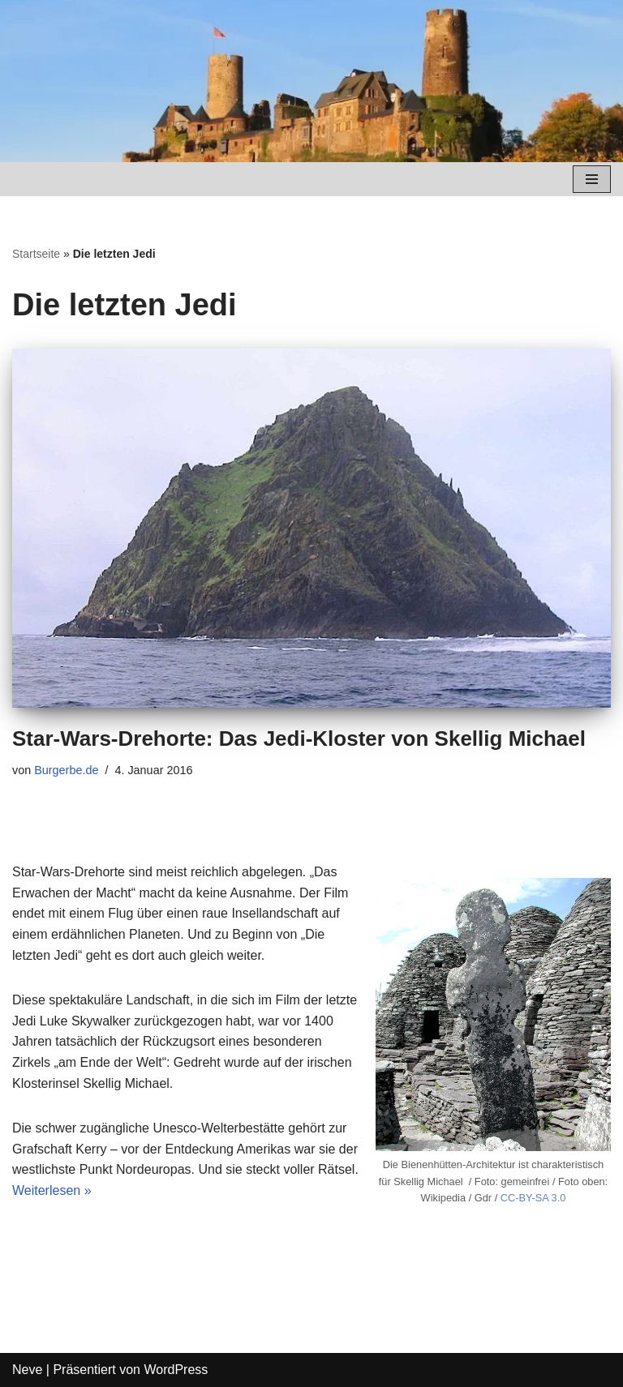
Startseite (36, 253)
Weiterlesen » (52, 1190)
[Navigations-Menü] (592, 179)
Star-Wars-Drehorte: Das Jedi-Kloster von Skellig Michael (299, 738)
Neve (27, 1369)
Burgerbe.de (66, 770)
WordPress (176, 1369)
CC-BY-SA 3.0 (533, 1198)
